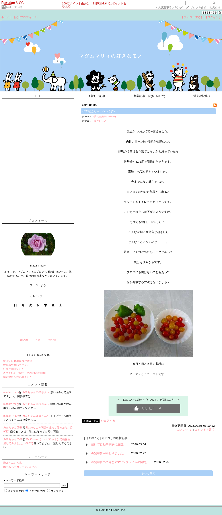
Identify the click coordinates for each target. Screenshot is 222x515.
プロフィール (28, 17)
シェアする (108, 420)
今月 (37, 340)
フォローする (38, 285)
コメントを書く (205, 429)
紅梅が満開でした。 (15, 369)
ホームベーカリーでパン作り (20, 466)
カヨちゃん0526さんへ (36, 392)
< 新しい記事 (96, 96)
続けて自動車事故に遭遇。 (19, 361)
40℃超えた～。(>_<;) (96, 111)
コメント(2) (184, 429)
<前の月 (23, 340)
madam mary (11, 392)
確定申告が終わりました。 (19, 377)
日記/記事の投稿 (37, 355)
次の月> (52, 340)
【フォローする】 (192, 17)
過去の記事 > (201, 96)
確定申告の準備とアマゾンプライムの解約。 (120, 462)
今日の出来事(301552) (104, 116)
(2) (113, 111)
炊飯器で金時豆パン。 (16, 365)
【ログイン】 (213, 17)
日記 (15, 17)
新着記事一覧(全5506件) (149, 96)
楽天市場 (215, 7)
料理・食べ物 (14, 7)
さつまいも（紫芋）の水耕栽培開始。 (25, 373)
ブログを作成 (198, 7)
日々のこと (100, 120)
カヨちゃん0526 (13, 427)
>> (168, 7)
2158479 (210, 12)
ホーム (5, 17)
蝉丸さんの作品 (12, 462)
